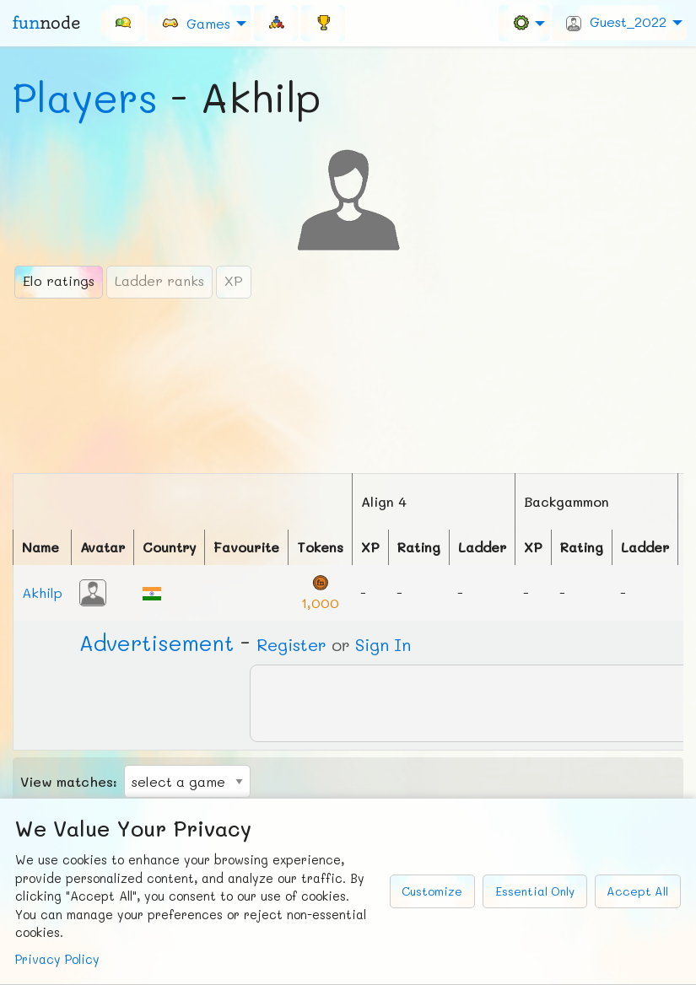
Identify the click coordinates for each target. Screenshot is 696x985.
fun (46, 23)
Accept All (637, 891)
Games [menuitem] (195, 22)
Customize (432, 891)
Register (291, 644)
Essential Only (535, 891)
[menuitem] (122, 22)
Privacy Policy (57, 959)
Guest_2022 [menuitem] (616, 22)
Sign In (383, 644)
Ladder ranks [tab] (159, 280)
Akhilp (42, 592)
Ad (156, 642)
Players (85, 97)
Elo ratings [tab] (58, 280)
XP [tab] (233, 280)
